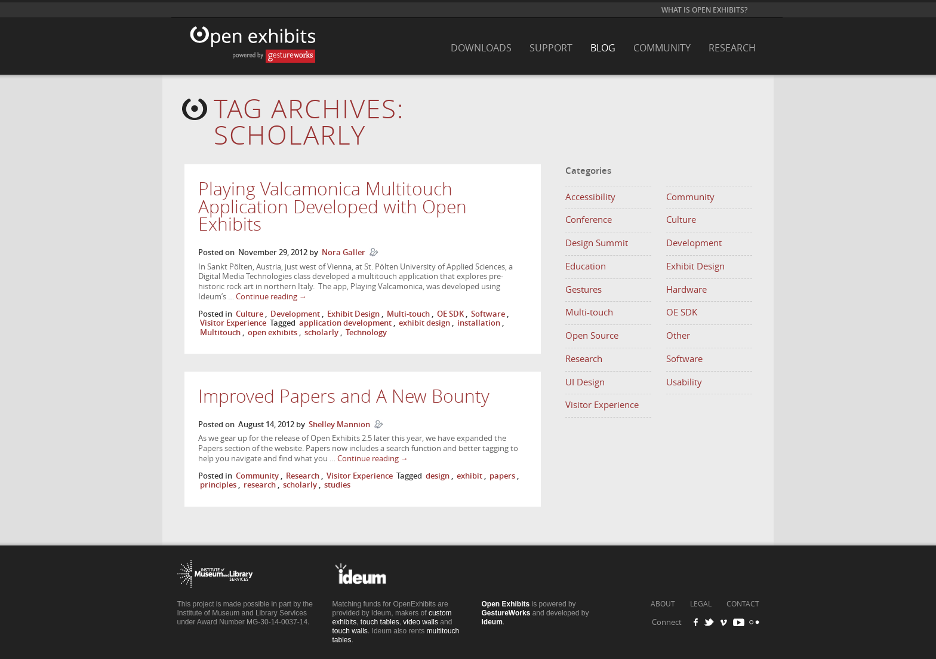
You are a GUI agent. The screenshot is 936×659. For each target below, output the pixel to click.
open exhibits (272, 332)
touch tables (380, 622)
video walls (420, 622)
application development (345, 322)
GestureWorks (506, 613)
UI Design (585, 382)
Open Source (591, 335)
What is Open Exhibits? (704, 10)
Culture (249, 313)
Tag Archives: (309, 123)
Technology (366, 332)
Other (678, 335)
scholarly (321, 332)
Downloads (481, 48)
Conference (588, 219)
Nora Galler (343, 252)
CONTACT (742, 604)
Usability (684, 382)
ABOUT (663, 604)
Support (550, 48)
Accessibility (590, 197)
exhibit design (424, 322)
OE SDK (450, 313)
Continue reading (271, 296)
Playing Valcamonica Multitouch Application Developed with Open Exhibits (332, 207)
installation (478, 322)
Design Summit (596, 243)
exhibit (469, 475)
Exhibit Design (353, 313)
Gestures (583, 289)
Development (295, 313)
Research (732, 48)
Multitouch (220, 332)
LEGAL (701, 604)
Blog (602, 48)
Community (662, 48)
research (260, 484)
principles (218, 484)
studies (337, 484)
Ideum (492, 622)
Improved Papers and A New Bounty (343, 396)
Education (585, 266)
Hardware (686, 289)
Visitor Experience (233, 322)
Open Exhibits (249, 49)
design (437, 475)
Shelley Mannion (339, 424)
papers (502, 475)
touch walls (350, 631)
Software (488, 313)
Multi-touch (408, 313)
